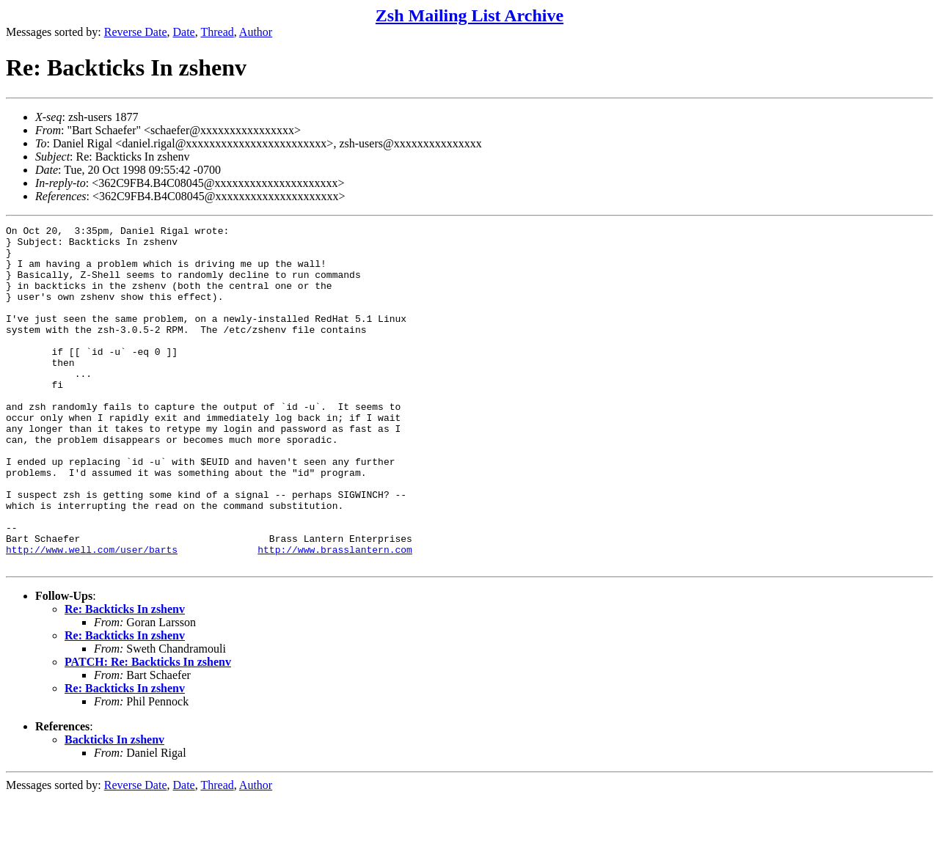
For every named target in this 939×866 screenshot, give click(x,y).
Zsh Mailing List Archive (469, 15)
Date (184, 32)
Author (255, 32)
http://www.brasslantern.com (334, 615)
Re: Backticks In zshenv (125, 677)
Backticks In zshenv (114, 807)
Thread (216, 32)
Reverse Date (135, 32)
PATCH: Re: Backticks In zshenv (148, 730)
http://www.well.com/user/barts (92, 615)
